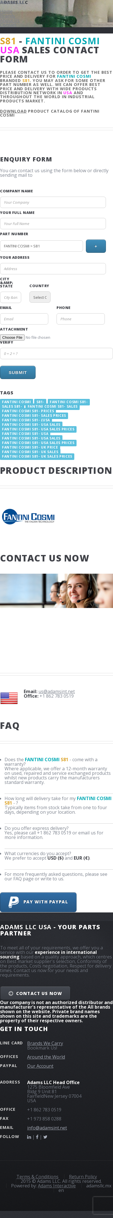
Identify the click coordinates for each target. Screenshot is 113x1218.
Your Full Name (17, 212)
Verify (6, 342)
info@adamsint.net (47, 1128)
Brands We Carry (45, 1043)
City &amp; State (6, 282)
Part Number (14, 234)
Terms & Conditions (37, 1176)
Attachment (14, 329)
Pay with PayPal (38, 902)
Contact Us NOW (39, 993)
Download (13, 111)
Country (39, 286)
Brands (7, 16)
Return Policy (83, 1176)
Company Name (16, 191)
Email (6, 308)
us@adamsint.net (56, 691)
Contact (8, 25)
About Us (10, 20)
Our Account (40, 1066)
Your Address (14, 257)
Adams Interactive (57, 1186)
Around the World (46, 1057)
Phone (63, 308)
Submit (17, 372)
